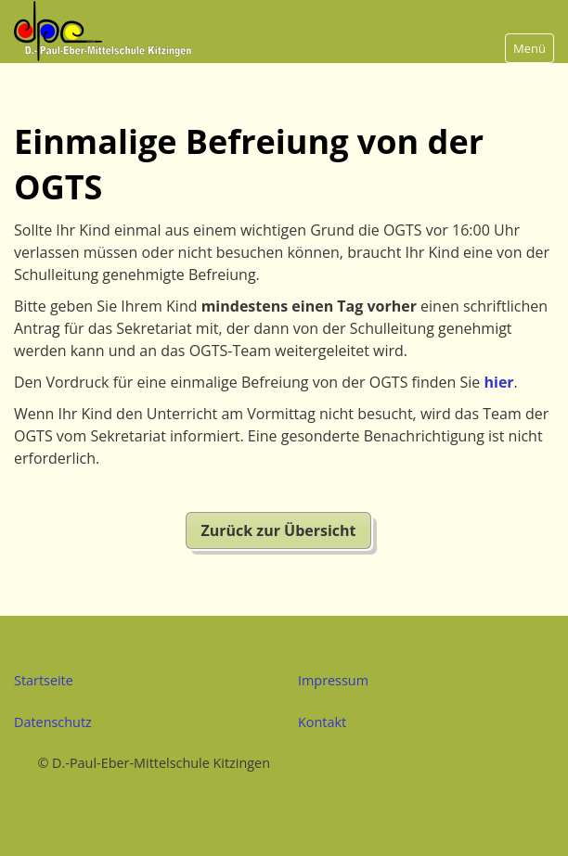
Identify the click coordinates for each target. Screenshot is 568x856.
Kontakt (322, 722)
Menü (529, 48)
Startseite (43, 680)
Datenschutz (53, 722)
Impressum (333, 680)
